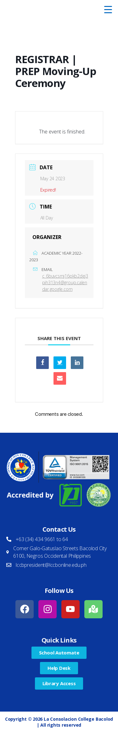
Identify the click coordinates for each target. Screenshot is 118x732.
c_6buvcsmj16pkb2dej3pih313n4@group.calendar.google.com (65, 282)
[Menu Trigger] (108, 9)
